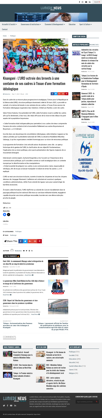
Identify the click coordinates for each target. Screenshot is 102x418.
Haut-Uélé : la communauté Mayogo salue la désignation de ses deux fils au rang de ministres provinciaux (23, 262)
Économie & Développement (55, 24)
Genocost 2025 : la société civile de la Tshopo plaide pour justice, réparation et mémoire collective (88, 98)
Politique (18, 231)
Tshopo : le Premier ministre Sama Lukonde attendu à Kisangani (22, 376)
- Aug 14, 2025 (91, 89)
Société (71, 355)
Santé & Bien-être (75, 366)
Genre (71, 370)
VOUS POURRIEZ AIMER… (12, 347)
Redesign (13, 235)
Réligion (72, 373)
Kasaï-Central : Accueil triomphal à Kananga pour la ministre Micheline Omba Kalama (22, 356)
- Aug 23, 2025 (91, 122)
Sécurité (72, 362)
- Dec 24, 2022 (90, 71)
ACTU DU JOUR (41, 347)
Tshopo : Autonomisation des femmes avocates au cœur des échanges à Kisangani (17, 325)
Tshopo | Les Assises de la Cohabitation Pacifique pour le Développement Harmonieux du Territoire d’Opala (90, 81)
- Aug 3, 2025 (90, 107)
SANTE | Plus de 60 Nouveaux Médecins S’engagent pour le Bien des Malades (89, 115)
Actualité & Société (9, 24)
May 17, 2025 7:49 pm (18, 94)
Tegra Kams (37, 414)
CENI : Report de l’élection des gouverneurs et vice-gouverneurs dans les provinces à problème (20, 301)
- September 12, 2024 (14, 266)
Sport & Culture (85, 24)
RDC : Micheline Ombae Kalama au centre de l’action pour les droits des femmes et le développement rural (56, 369)
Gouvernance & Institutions (31, 24)
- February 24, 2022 (14, 306)
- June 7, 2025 (12, 286)
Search (97, 2)
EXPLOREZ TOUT (94, 44)
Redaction (6, 94)
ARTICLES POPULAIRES (81, 44)
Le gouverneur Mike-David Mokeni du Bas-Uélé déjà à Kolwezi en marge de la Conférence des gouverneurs (23, 282)
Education (72, 24)
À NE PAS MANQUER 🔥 (11, 256)
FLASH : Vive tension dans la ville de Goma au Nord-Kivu (22, 366)
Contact (5, 29)
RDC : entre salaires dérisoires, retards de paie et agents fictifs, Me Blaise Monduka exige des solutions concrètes (56, 383)
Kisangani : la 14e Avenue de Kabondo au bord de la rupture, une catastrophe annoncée (55, 356)
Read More (29, 275)
